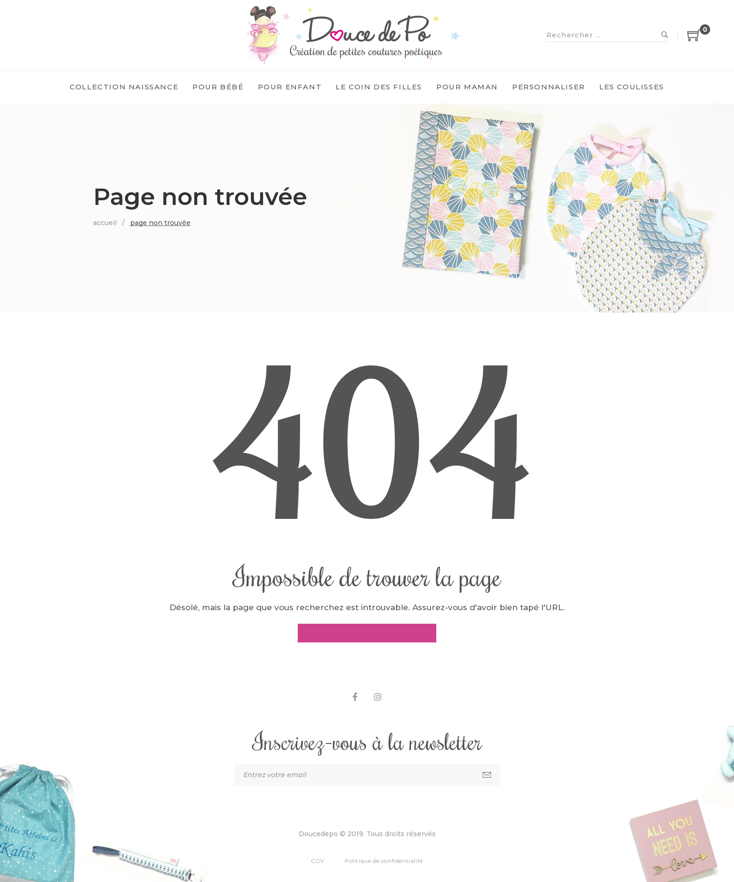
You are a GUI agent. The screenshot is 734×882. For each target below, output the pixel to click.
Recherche (664, 35)
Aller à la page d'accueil (367, 633)
